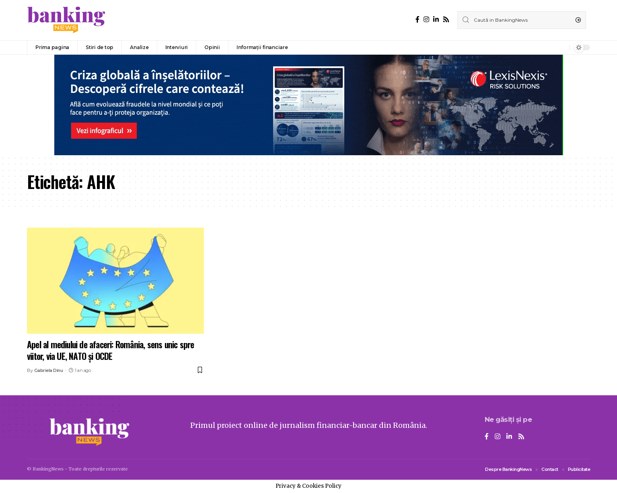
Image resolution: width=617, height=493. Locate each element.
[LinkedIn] (436, 19)
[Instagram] (426, 19)
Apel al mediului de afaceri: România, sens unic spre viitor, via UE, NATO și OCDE (110, 350)
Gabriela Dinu (48, 370)
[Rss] (446, 19)
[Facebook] (417, 19)
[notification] (561, 47)
